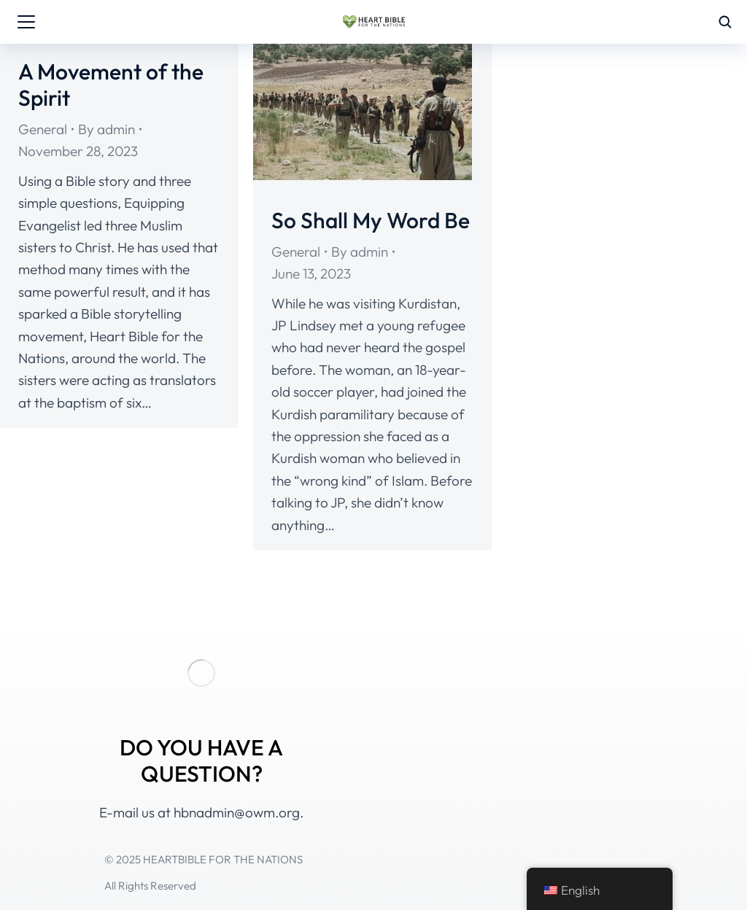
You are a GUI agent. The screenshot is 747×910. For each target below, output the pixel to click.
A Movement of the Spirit (111, 85)
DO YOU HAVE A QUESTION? (201, 761)
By (106, 129)
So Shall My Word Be (370, 220)
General (42, 129)
